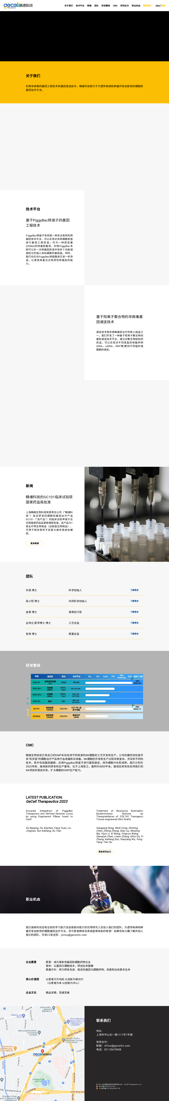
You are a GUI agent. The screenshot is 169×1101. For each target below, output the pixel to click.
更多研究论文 (104, 852)
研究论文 (124, 5)
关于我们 (68, 5)
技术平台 (80, 5)
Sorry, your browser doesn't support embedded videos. (84, 36)
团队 (96, 5)
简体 (163, 5)
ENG (158, 6)
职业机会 (136, 5)
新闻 (89, 5)
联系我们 (147, 5)
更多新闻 (34, 543)
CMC (115, 5)
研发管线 (106, 5)
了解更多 (134, 590)
